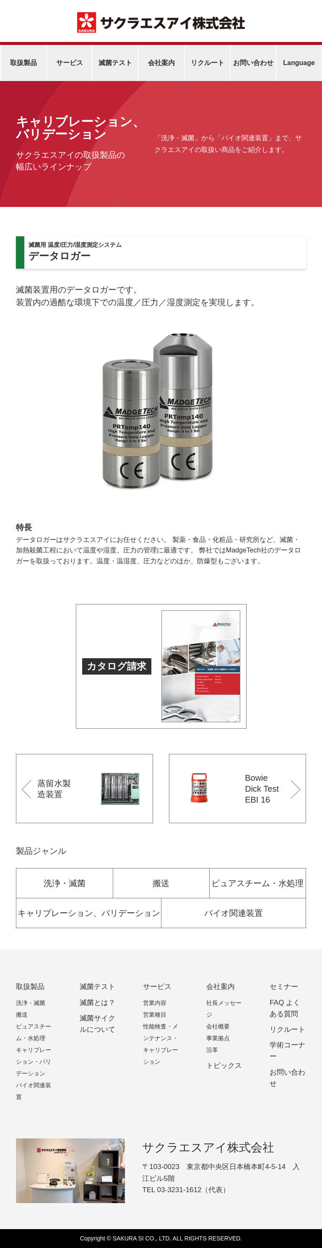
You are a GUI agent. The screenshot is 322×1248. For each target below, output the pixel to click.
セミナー (284, 987)
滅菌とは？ (97, 1003)
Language (299, 62)
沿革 (212, 1050)
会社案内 (161, 62)
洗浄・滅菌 (65, 883)
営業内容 (154, 1002)
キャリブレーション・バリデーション (33, 1062)
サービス (69, 62)
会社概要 (218, 1026)
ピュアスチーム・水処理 (257, 883)
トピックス (224, 1066)
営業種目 (154, 1014)
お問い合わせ (253, 62)
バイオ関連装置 (233, 913)
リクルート (207, 62)
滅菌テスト (115, 62)
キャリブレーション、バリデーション (89, 913)
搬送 (161, 883)
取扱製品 (23, 62)
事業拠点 (218, 1038)
